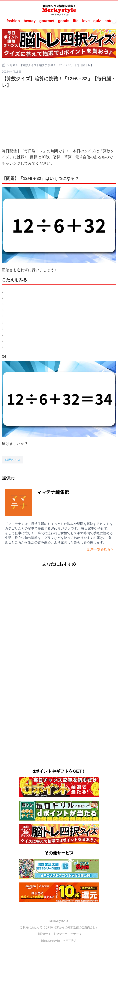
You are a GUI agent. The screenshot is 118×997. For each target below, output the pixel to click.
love (86, 21)
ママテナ (62, 934)
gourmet (46, 21)
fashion (13, 21)
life (75, 21)
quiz (97, 21)
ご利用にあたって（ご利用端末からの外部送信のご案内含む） (59, 927)
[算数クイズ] (12, 459)
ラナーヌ (76, 934)
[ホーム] (4, 65)
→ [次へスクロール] (114, 21)
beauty (30, 21)
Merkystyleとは (59, 921)
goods (63, 21)
